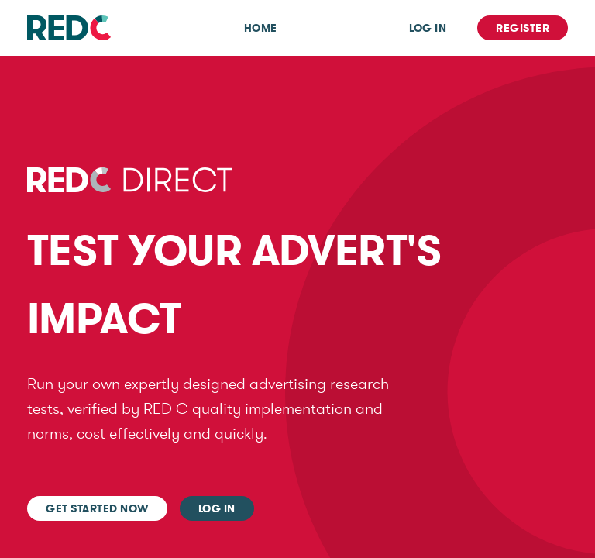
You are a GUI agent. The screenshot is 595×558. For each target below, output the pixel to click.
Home (260, 28)
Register (522, 28)
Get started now (97, 508)
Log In (427, 28)
